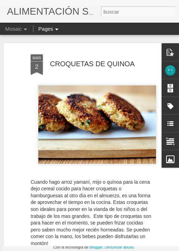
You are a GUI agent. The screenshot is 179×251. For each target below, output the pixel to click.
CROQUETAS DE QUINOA (92, 37)
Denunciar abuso (119, 247)
